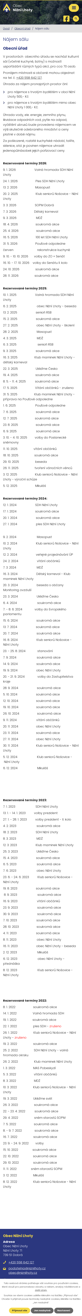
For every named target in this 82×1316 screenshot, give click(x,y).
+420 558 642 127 (29, 78)
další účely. (41, 1290)
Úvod (6, 28)
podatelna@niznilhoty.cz (27, 1268)
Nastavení (63, 1310)
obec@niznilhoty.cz (22, 1273)
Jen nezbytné (42, 1310)
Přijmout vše (19, 1310)
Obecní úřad (22, 28)
